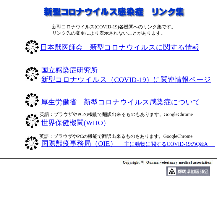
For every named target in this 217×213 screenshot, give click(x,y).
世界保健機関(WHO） (75, 123)
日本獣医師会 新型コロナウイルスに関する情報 (119, 47)
